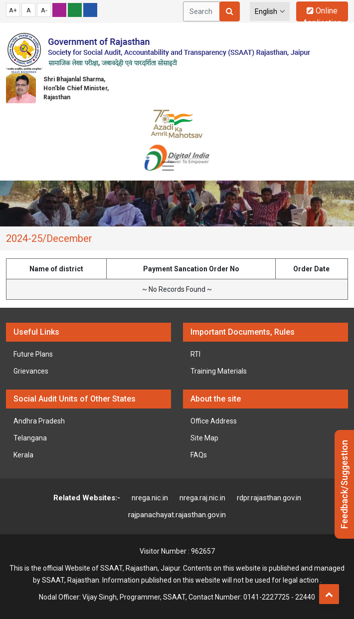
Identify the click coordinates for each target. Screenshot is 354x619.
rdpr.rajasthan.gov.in (269, 497)
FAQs (198, 455)
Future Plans (33, 354)
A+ (13, 10)
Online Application (322, 13)
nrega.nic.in (150, 497)
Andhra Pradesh (39, 421)
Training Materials (218, 371)
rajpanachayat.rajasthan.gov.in (177, 514)
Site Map (204, 438)
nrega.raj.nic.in (202, 497)
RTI (195, 354)
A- (44, 10)
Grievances (30, 371)
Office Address (213, 421)
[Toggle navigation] (168, 166)
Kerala (23, 455)
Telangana (30, 438)
